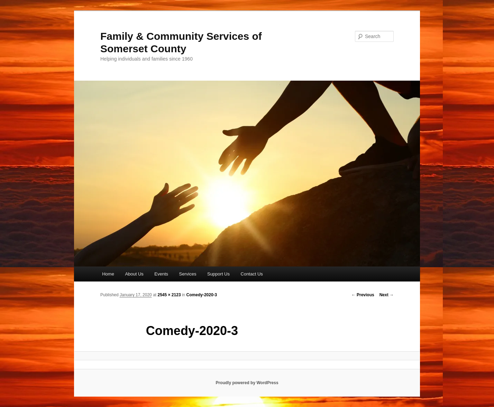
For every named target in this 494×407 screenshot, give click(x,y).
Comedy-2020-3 (201, 294)
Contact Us (252, 274)
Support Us (218, 274)
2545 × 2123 (169, 294)
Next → (386, 294)
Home (108, 274)
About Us (134, 274)
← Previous (362, 294)
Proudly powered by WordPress (247, 382)
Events (161, 274)
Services (187, 274)
